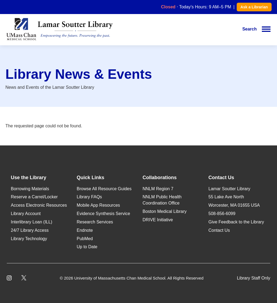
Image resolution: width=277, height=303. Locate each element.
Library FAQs (89, 197)
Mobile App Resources (98, 205)
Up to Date (87, 246)
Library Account (26, 213)
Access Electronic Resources (39, 205)
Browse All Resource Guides (104, 188)
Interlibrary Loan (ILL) (31, 222)
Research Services (95, 222)
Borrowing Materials (30, 188)
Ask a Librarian (254, 7)
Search (249, 29)
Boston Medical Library (165, 211)
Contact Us (219, 230)
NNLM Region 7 (158, 188)
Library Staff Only (253, 278)
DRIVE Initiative (158, 219)
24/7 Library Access (30, 230)
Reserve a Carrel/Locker (34, 197)
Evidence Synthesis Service (103, 213)
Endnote (85, 230)
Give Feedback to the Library (236, 222)
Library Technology (29, 238)
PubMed (85, 238)
